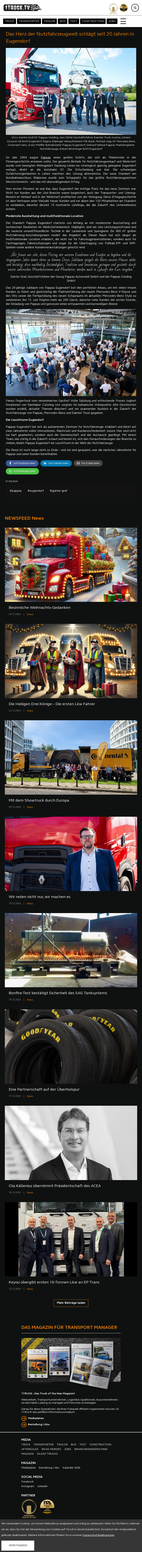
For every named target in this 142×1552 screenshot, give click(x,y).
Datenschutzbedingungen (98, 1535)
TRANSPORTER (29, 21)
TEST (73, 21)
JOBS (112, 21)
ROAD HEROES (51, 1449)
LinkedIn (42, 1486)
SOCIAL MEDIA (32, 1477)
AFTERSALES (29, 1449)
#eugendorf (35, 491)
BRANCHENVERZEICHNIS (91, 1449)
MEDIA (26, 1439)
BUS (62, 21)
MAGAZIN (27, 1454)
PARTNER (28, 1495)
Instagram (27, 1486)
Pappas (46, 157)
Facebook (27, 1481)
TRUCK (9, 21)
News (30, 614)
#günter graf (58, 491)
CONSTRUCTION (93, 21)
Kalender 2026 (71, 1467)
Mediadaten (36, 1418)
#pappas (16, 491)
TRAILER (49, 21)
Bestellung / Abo (39, 1424)
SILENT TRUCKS (47, 1454)
